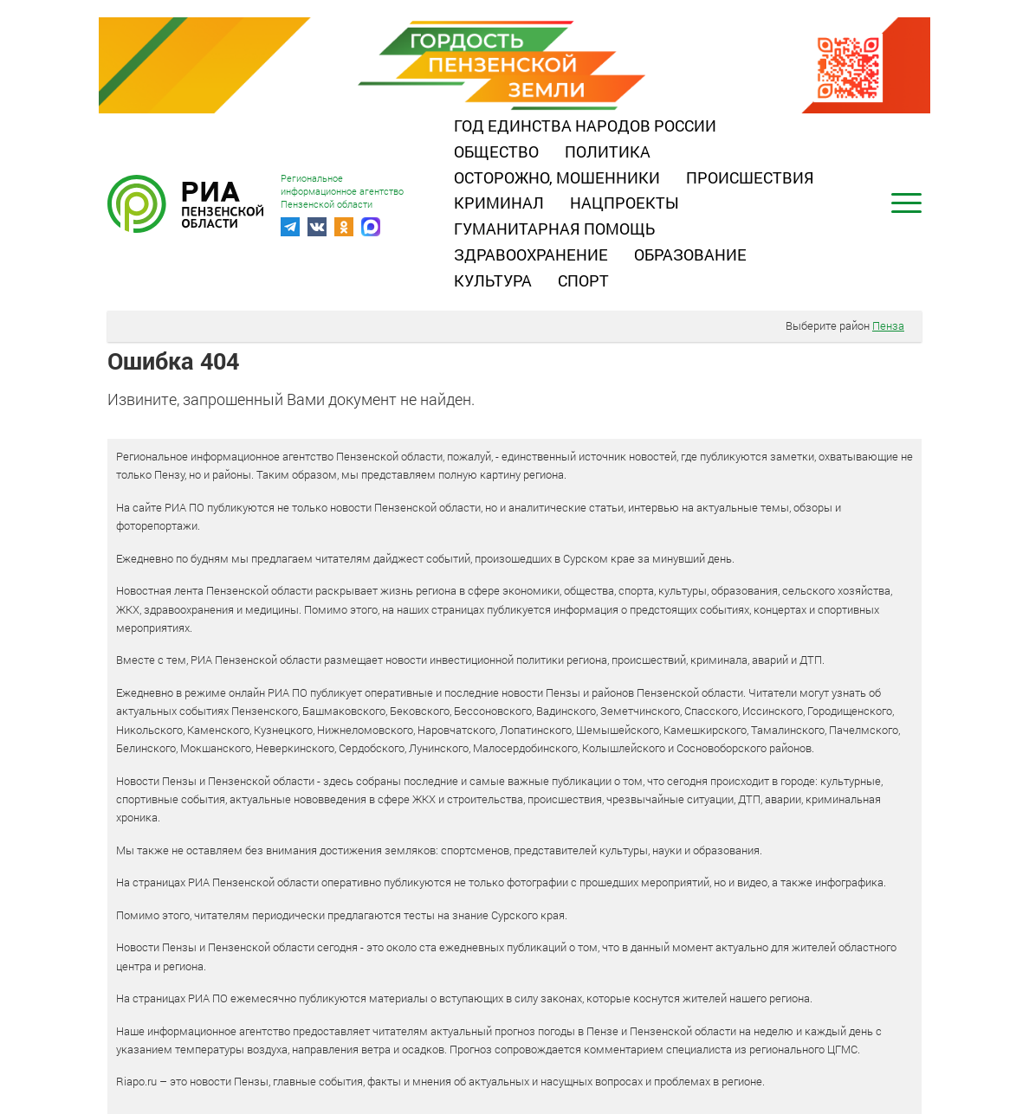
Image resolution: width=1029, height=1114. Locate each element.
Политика (607, 151)
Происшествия (750, 177)
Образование (690, 254)
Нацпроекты (624, 202)
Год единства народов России (585, 125)
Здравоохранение (531, 254)
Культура (493, 280)
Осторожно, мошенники (557, 177)
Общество (496, 151)
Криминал (499, 202)
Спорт (583, 280)
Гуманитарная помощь (554, 228)
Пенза (888, 325)
